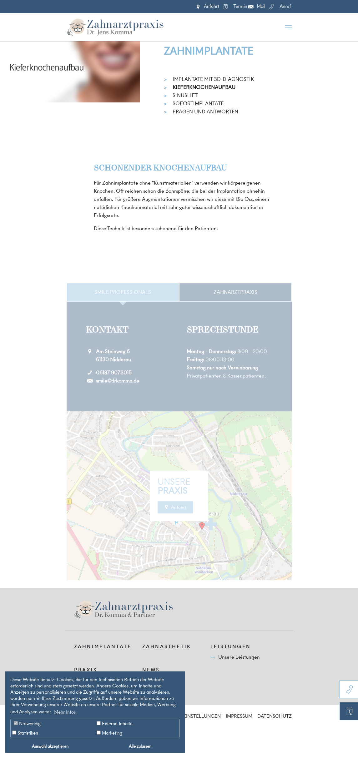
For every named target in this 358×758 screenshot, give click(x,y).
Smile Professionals (122, 303)
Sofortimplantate (198, 103)
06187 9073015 (114, 384)
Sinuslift (185, 95)
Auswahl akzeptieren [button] (50, 746)
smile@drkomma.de (117, 392)
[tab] (123, 303)
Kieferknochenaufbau (204, 87)
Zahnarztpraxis (235, 303)
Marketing (109, 733)
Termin (234, 9)
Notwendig (27, 723)
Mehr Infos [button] (65, 712)
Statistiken (25, 733)
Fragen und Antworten (205, 111)
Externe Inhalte (115, 723)
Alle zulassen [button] (140, 746)
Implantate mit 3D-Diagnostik (213, 79)
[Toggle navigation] (288, 27)
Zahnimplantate (208, 51)
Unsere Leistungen (239, 657)
